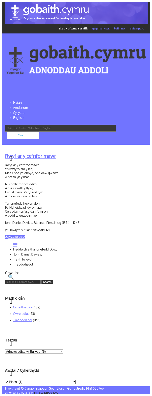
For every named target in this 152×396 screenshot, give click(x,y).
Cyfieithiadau (22, 307)
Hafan (17, 103)
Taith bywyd (23, 259)
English (18, 118)
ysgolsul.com (101, 28)
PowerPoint (15, 237)
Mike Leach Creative (46, 392)
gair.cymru (137, 28)
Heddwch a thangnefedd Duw (34, 249)
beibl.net (119, 28)
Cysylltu (19, 113)
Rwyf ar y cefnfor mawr (30, 156)
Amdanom (20, 108)
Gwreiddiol (21, 314)
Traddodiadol (23, 264)
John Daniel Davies (27, 254)
